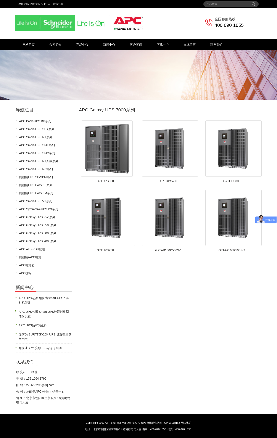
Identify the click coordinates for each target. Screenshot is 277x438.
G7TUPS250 (105, 250)
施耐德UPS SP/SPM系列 (36, 177)
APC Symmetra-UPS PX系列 (38, 209)
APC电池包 (26, 265)
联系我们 (216, 44)
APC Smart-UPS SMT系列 (37, 145)
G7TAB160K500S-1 (168, 250)
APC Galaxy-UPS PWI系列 (37, 217)
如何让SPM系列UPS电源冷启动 (40, 348)
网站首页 (29, 44)
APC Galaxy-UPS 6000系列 (37, 233)
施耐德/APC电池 (30, 257)
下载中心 (163, 44)
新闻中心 (109, 44)
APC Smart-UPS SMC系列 (37, 153)
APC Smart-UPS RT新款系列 (38, 161)
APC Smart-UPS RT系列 (35, 137)
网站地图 (186, 422)
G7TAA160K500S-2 (232, 250)
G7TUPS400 (168, 181)
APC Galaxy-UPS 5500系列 (37, 225)
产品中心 (82, 44)
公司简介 (55, 44)
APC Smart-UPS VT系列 (35, 201)
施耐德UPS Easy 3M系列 (36, 193)
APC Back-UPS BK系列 (35, 121)
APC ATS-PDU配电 (32, 249)
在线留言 (190, 44)
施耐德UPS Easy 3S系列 (36, 185)
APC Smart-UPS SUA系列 (37, 129)
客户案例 (136, 44)
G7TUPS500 (105, 181)
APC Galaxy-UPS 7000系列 (37, 241)
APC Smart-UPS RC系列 (36, 169)
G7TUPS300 (231, 181)
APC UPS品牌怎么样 (33, 325)
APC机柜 (25, 273)
